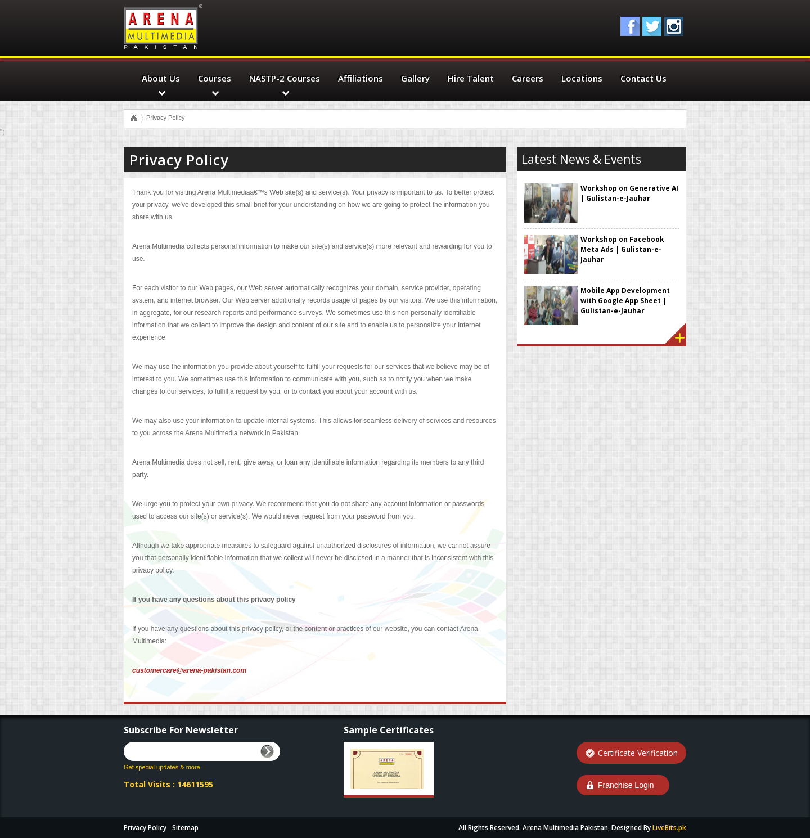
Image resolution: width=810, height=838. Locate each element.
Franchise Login (626, 785)
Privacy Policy (145, 827)
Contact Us (643, 78)
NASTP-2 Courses (284, 78)
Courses (214, 78)
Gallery (415, 78)
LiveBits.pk (669, 827)
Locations (581, 78)
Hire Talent (471, 78)
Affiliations (360, 78)
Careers (527, 78)
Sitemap (185, 827)
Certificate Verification (638, 752)
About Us (161, 78)
